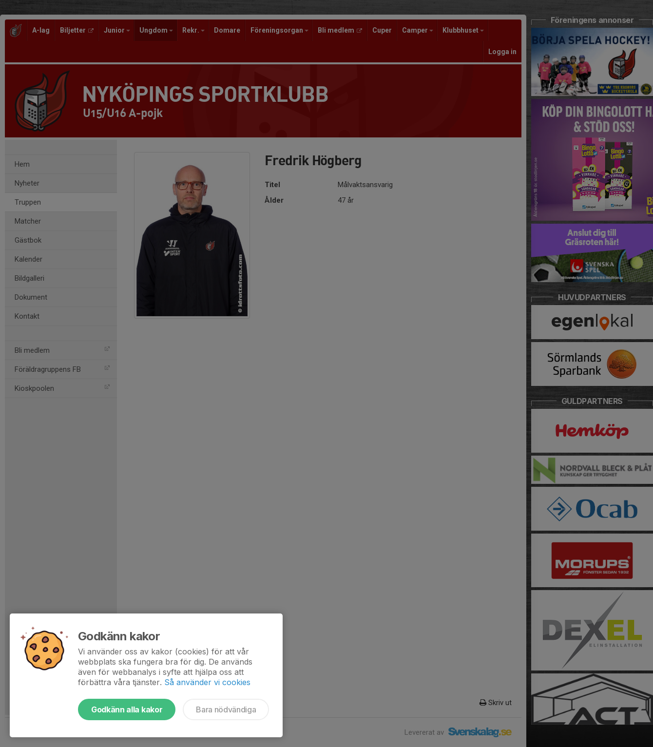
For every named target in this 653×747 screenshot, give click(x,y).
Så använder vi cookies (207, 682)
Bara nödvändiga (226, 709)
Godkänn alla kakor (126, 709)
